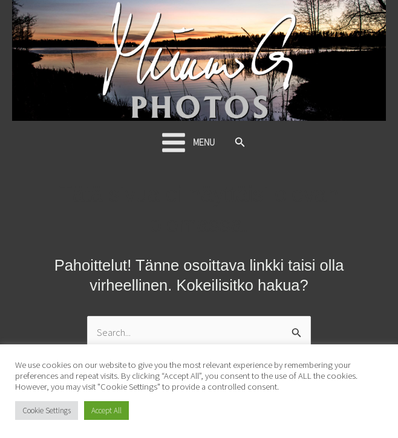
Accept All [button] (106, 410)
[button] (240, 142)
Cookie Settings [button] (46, 410)
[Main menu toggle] (187, 142)
